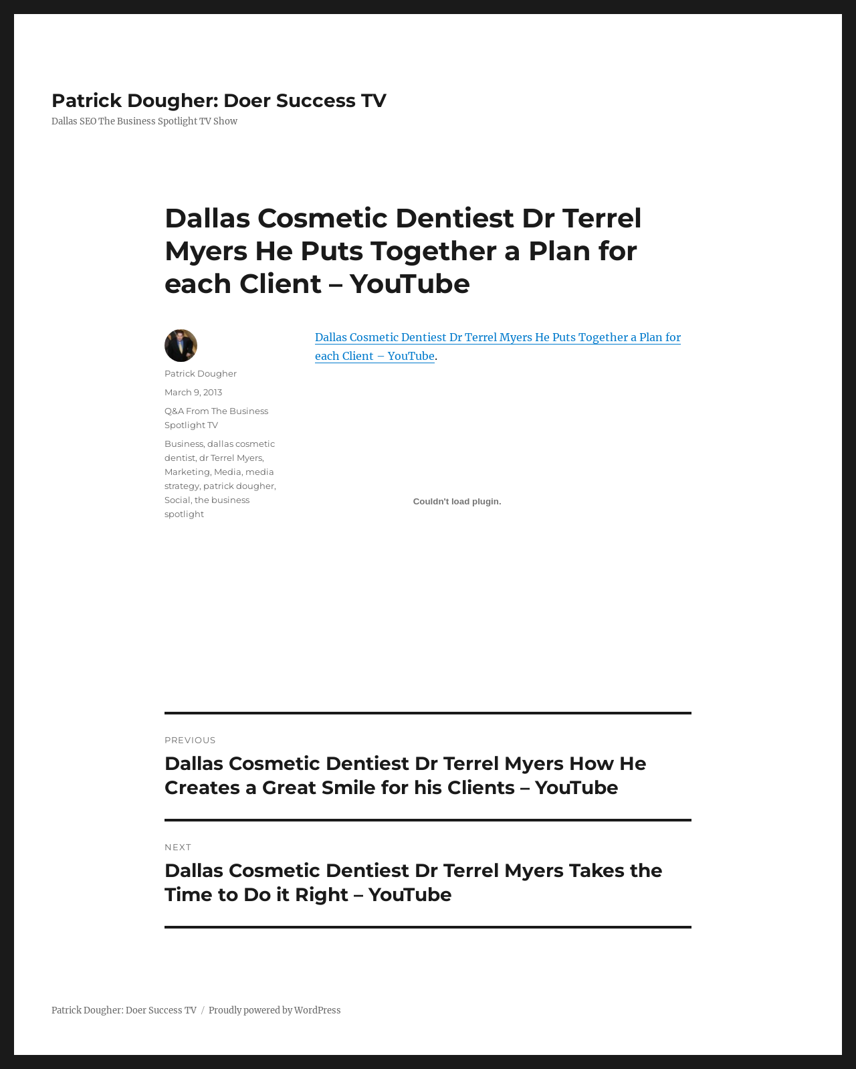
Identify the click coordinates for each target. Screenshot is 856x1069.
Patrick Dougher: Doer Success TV (219, 100)
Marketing (187, 471)
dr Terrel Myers (230, 457)
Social (178, 499)
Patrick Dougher (201, 373)
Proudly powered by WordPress (275, 1010)
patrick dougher (238, 485)
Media (227, 471)
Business (184, 443)
